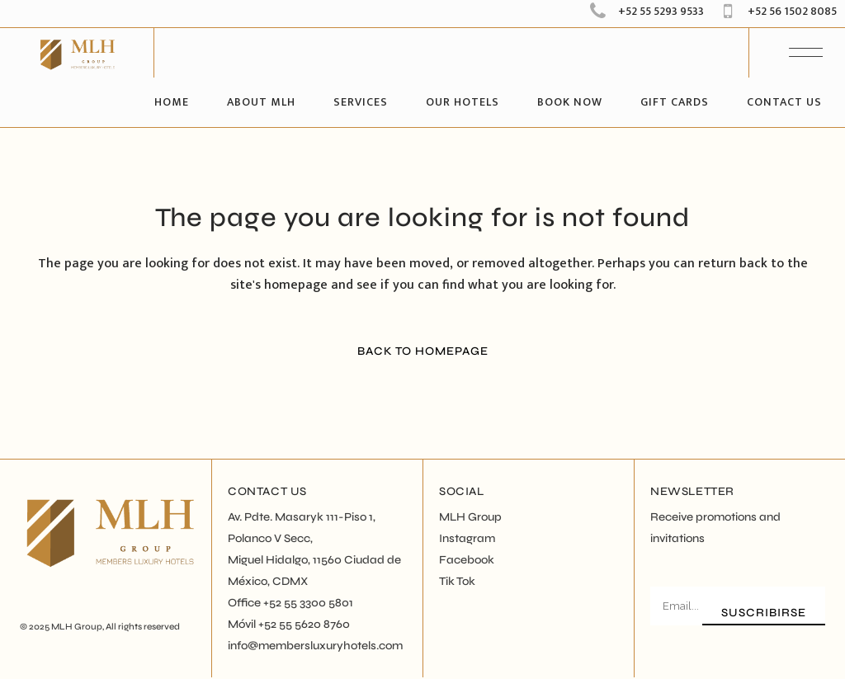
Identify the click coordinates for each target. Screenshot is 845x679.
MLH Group (76, 626)
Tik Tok (457, 581)
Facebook (466, 560)
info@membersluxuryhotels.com (315, 646)
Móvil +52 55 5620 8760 (289, 624)
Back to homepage (423, 351)
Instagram (467, 538)
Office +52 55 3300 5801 (290, 603)
